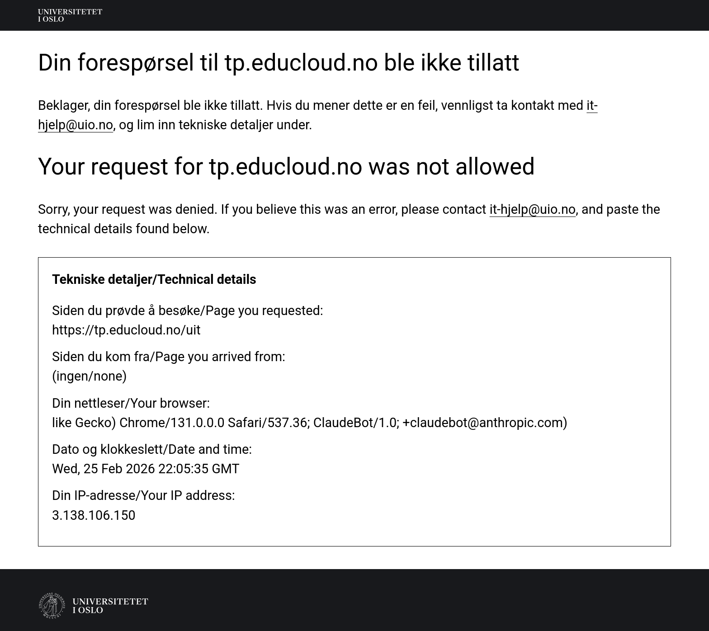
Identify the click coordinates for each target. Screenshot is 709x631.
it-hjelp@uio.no (533, 209)
